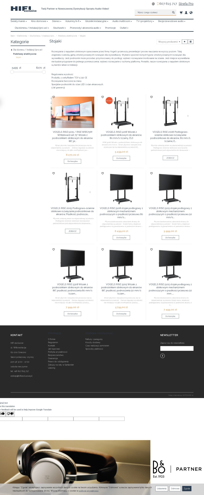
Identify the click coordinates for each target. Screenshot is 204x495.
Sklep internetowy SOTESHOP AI (180, 378)
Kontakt (51, 324)
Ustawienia (161, 488)
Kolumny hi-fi (73, 21)
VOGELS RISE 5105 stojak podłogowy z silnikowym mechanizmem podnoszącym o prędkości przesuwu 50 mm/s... (170, 202)
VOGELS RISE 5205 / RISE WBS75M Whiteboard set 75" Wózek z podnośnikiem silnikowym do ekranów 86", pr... (72, 129)
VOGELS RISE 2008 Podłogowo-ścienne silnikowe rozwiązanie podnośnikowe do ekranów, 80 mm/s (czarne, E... (170, 127)
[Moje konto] (186, 13)
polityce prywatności (88, 491)
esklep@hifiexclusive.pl (21, 359)
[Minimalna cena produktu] (15, 61)
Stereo (56, 21)
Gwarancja (53, 337)
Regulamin (53, 321)
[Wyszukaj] (173, 13)
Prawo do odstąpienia (58, 340)
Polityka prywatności (57, 331)
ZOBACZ (170, 147)
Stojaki (18, 51)
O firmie (51, 318)
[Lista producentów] (169, 35)
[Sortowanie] (184, 35)
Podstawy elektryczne (25, 47)
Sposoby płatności (94, 327)
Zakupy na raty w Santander (61, 343)
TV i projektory (145, 21)
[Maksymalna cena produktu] (39, 61)
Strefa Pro (186, 3)
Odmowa (175, 488)
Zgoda (187, 488)
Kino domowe (39, 21)
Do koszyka (72, 153)
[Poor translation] (10, 396)
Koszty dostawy (93, 321)
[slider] (12, 65)
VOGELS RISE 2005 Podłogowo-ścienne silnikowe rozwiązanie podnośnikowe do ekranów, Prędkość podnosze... (72, 202)
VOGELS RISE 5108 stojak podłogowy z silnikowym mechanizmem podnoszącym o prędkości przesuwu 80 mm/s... (121, 202)
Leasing (51, 347)
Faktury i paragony (94, 318)
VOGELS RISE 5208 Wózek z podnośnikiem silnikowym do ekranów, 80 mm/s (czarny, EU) (121, 127)
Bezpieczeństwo (56, 334)
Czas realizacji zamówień (97, 324)
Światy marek (19, 21)
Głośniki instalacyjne (96, 21)
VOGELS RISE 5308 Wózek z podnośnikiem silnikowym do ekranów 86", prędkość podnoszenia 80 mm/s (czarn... (72, 275)
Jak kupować (54, 327)
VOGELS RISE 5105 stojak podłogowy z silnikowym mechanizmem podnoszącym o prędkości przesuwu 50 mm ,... (170, 274)
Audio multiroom (122, 21)
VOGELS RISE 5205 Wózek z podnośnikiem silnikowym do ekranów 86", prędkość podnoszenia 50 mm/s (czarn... (121, 275)
